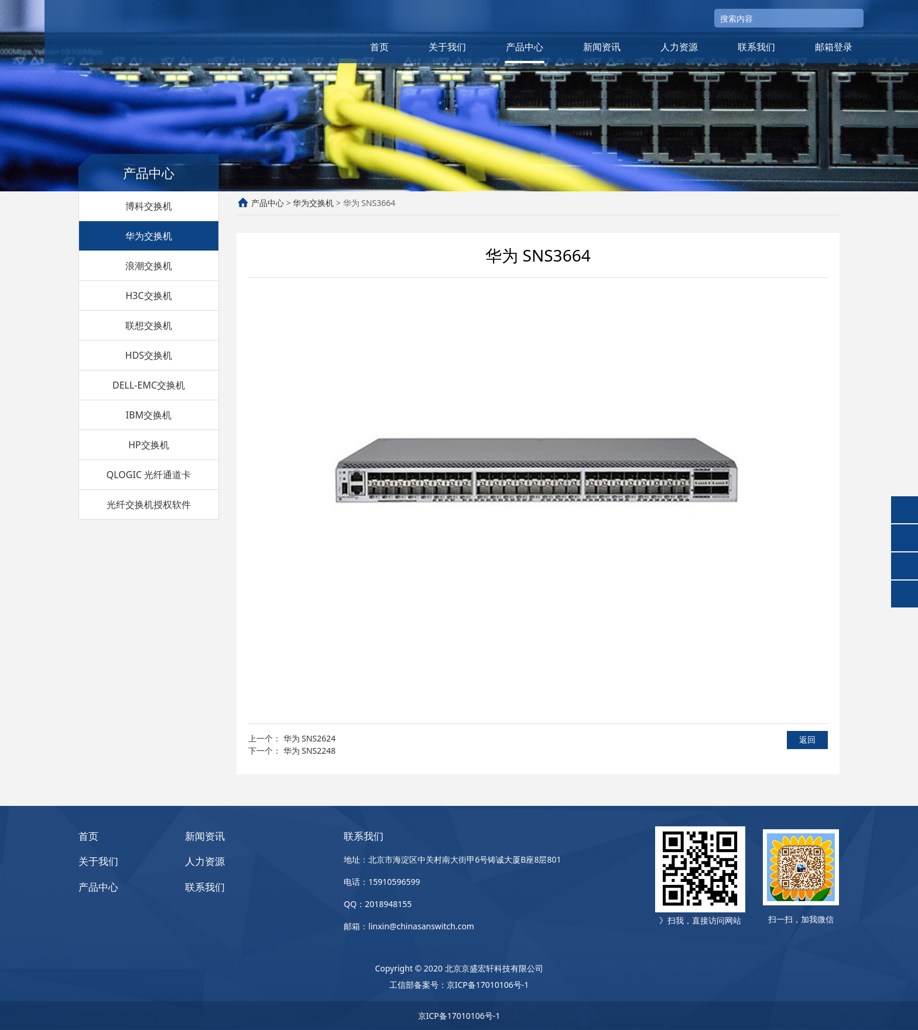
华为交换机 (148, 235)
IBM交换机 (149, 414)
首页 (379, 46)
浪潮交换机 (148, 265)
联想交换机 (148, 325)
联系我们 (756, 46)
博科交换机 (148, 206)
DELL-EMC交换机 (148, 385)
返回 (807, 739)
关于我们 (447, 46)
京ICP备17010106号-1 (488, 984)
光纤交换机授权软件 (149, 504)
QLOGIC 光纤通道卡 (149, 474)
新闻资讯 (602, 46)
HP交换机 (148, 444)
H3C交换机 (148, 295)
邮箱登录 (833, 46)
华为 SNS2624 (309, 738)
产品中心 (524, 46)
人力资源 (679, 46)
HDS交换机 (148, 355)
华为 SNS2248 (309, 750)
